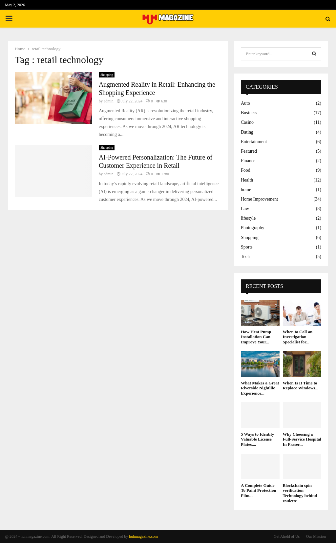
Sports (247, 247)
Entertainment (254, 141)
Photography (252, 227)
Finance (248, 160)
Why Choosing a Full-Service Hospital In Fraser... (302, 439)
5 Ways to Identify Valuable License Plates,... (257, 439)
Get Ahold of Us (287, 536)
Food (245, 170)
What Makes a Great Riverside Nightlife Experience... (260, 388)
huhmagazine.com (143, 536)
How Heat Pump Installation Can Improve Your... (256, 336)
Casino (247, 122)
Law (245, 208)
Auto (245, 103)
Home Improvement (259, 199)
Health (247, 180)
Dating (247, 132)
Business (249, 112)
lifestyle (248, 218)
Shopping (106, 74)
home (246, 189)
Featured (249, 151)
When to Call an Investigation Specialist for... (298, 336)
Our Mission (316, 536)
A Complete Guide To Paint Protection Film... (258, 490)
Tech (245, 256)
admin (109, 101)
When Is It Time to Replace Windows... (301, 385)
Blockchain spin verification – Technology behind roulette (300, 493)
